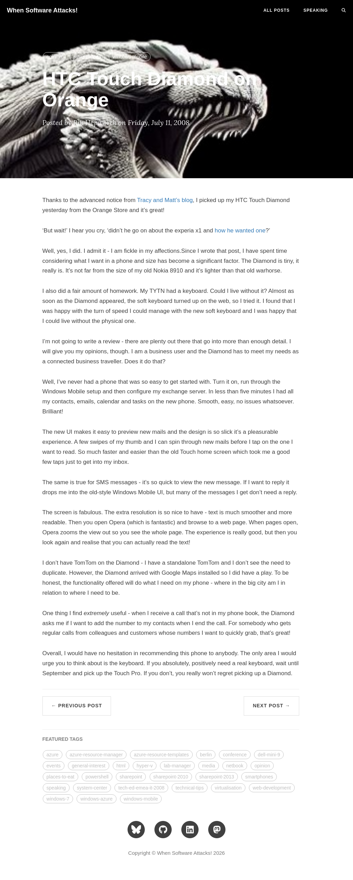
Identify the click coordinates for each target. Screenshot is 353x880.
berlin (206, 754)
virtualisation (228, 788)
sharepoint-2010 (170, 776)
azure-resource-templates (161, 754)
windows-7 (58, 799)
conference (234, 754)
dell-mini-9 (269, 754)
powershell (97, 776)
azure (53, 754)
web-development (272, 788)
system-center (92, 788)
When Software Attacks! (42, 10)
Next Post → (271, 705)
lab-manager (177, 765)
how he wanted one (240, 230)
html (121, 765)
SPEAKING (315, 10)
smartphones (87, 56)
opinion (54, 56)
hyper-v (145, 765)
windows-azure (96, 799)
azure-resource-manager (96, 754)
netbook (234, 765)
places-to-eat (60, 776)
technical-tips (189, 788)
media (208, 765)
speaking (56, 788)
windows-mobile (129, 56)
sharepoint (131, 776)
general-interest (88, 765)
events (54, 765)
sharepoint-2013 (216, 776)
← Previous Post (76, 705)
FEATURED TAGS (62, 739)
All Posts (276, 10)
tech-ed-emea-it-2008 (141, 788)
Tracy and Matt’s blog (165, 200)
